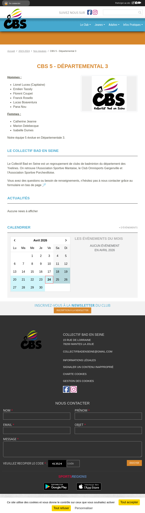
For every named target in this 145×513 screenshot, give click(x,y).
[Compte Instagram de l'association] (95, 12)
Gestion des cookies (78, 381)
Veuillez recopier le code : (25, 463)
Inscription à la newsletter (72, 310)
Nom (8, 410)
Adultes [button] (113, 24)
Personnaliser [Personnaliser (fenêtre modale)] (84, 508)
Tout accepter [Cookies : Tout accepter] (129, 502)
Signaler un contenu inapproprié (88, 367)
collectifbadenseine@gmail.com (87, 351)
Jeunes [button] (99, 24)
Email (8, 425)
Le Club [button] (84, 24)
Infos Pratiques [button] (132, 24)
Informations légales (79, 360)
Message (11, 439)
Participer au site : (128, 3)
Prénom (82, 410)
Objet (80, 425)
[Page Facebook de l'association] (89, 12)
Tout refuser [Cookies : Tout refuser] (61, 508)
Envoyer (134, 462)
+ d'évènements (128, 227)
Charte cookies (74, 374)
